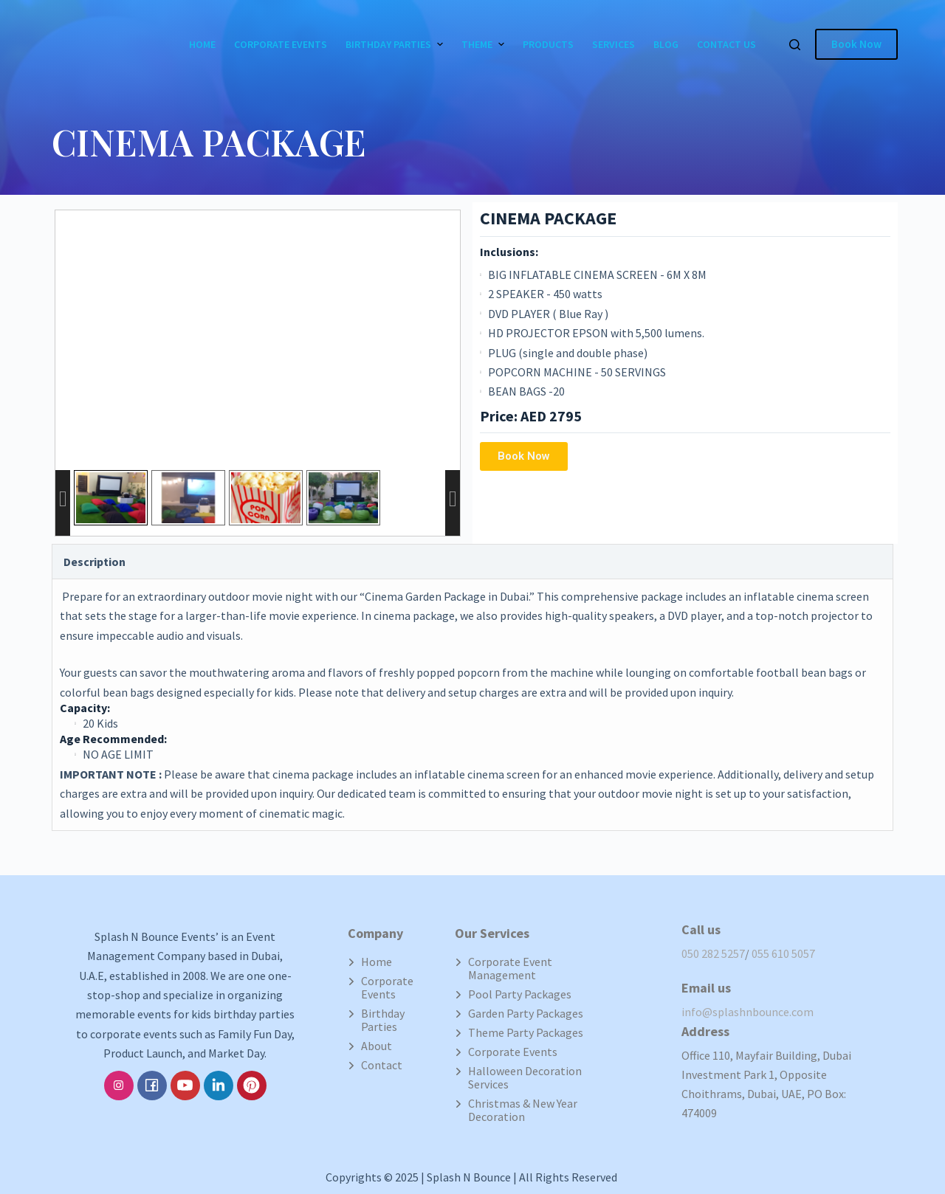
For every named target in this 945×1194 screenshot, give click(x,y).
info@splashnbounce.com (747, 1011)
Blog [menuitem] (665, 44)
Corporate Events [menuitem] (280, 44)
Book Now (856, 44)
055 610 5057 (783, 953)
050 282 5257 (713, 953)
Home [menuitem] (202, 44)
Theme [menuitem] (484, 44)
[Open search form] (794, 44)
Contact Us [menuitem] (726, 44)
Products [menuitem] (548, 44)
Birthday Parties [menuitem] (396, 44)
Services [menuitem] (613, 44)
